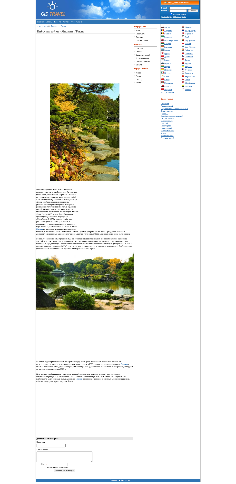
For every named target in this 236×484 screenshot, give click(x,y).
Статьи (66, 22)
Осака (138, 76)
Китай (167, 80)
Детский (164, 123)
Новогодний (166, 126)
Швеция (188, 86)
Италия (167, 73)
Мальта (167, 86)
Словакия (189, 53)
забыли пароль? (179, 16)
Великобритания (171, 40)
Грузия (167, 53)
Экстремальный (167, 131)
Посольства (140, 34)
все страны (43, 26)
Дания (167, 57)
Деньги (139, 65)
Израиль (167, 63)
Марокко (168, 89)
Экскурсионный (167, 118)
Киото (138, 73)
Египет (167, 60)
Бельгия (167, 34)
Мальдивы (168, 83)
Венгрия (167, 43)
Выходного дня (167, 121)
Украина (188, 66)
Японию (124, 364)
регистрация (166, 16)
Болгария (168, 37)
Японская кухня (142, 58)
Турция (188, 63)
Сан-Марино (190, 47)
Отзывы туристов (143, 61)
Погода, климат (142, 40)
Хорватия (189, 73)
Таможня (139, 37)
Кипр (166, 76)
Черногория (190, 76)
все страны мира (168, 92)
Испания (168, 70)
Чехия (187, 80)
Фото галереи (76, 22)
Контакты (125, 482)
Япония (54, 26)
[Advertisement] (63, 60)
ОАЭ (187, 37)
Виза (138, 30)
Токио (63, 26)
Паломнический (167, 138)
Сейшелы (189, 50)
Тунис (187, 60)
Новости (57, 22)
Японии (39, 229)
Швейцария (190, 83)
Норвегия (189, 34)
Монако (188, 27)
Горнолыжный (167, 106)
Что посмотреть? (143, 55)
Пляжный (165, 104)
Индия (167, 66)
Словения (189, 57)
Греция (167, 50)
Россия (188, 43)
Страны (49, 22)
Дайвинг (164, 113)
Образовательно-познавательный (174, 108)
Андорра (168, 30)
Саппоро (139, 79)
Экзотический (166, 128)
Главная (40, 22)
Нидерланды (190, 30)
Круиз (163, 133)
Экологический (167, 135)
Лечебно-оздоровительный (172, 116)
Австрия (167, 27)
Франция (189, 70)
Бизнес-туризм (167, 111)
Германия (168, 47)
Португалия (190, 40)
